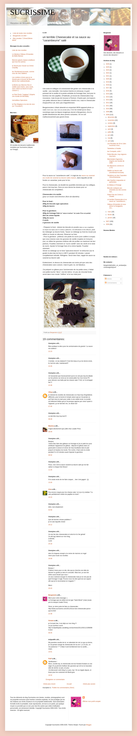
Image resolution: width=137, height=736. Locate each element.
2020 (108, 79)
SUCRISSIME (32, 12)
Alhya (50, 392)
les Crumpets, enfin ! (114, 151)
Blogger (88, 725)
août (109, 129)
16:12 (50, 525)
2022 (108, 73)
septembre (111, 126)
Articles (108, 279)
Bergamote (52, 595)
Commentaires (111, 283)
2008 (108, 115)
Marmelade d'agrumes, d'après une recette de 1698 (115, 161)
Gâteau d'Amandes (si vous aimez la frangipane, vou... (116, 206)
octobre (110, 123)
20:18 (50, 544)
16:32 (50, 675)
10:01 (50, 652)
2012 (108, 103)
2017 (108, 88)
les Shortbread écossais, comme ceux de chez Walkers (23, 72)
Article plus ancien (89, 684)
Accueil (69, 684)
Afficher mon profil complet (92, 701)
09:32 (50, 455)
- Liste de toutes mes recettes (22, 33)
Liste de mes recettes (19, 50)
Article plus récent (49, 684)
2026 (108, 64)
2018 (108, 85)
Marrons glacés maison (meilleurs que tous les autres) (23, 61)
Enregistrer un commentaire (55, 679)
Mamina (51, 426)
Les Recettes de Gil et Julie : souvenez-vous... (117, 144)
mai (109, 138)
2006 (108, 224)
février (110, 215)
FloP (50, 659)
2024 (108, 70)
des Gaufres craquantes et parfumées (116, 181)
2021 (108, 76)
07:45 (50, 406)
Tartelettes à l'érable (114, 148)
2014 (108, 97)
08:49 (50, 419)
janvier (110, 218)
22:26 (50, 366)
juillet (110, 132)
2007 (108, 221)
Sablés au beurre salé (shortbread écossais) (115, 171)
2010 (108, 109)
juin (109, 135)
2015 (108, 94)
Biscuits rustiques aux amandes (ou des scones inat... (116, 190)
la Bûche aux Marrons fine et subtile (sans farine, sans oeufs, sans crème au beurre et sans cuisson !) (22, 87)
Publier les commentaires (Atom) (63, 688)
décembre (111, 117)
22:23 (50, 351)
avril (109, 141)
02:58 (50, 510)
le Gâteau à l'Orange (114, 185)
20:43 (50, 588)
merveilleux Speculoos (19, 100)
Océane (51, 620)
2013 (108, 100)
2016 (108, 91)
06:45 (50, 633)
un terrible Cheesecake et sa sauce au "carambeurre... (117, 200)
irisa (50, 489)
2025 (108, 67)
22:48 (50, 385)
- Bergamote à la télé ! (19, 36)
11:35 (50, 470)
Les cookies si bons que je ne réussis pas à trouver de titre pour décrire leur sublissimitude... (23, 79)
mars (110, 212)
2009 (108, 112)
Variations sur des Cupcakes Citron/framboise (117, 176)
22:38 (50, 614)
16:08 (50, 558)
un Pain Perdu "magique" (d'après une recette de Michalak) (23, 95)
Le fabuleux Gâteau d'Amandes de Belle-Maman (22, 55)
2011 (108, 106)
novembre (111, 120)
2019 (108, 82)
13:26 (50, 482)
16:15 (50, 497)
